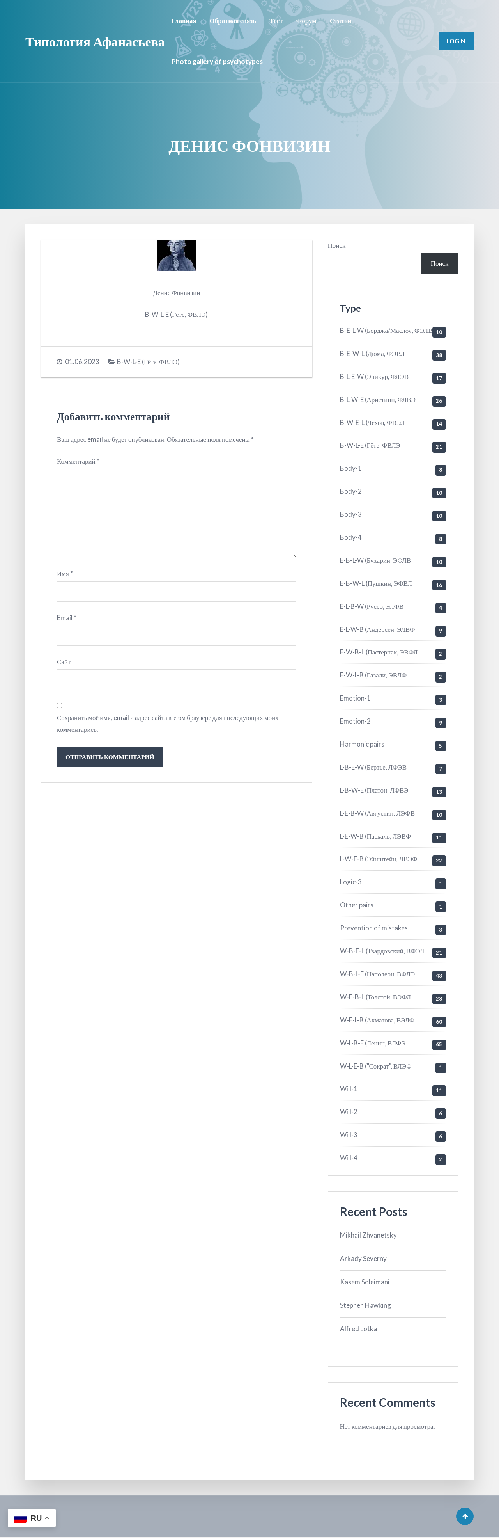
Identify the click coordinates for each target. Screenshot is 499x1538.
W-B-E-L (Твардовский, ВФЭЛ (382, 951)
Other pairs (356, 905)
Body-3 (351, 514)
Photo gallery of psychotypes (217, 61)
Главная (184, 20)
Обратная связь (233, 20)
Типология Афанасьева (95, 41)
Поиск (337, 245)
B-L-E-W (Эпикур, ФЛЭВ (374, 376)
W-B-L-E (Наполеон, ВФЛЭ (377, 974)
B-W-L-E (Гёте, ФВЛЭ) (148, 361)
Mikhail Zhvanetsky (368, 1235)
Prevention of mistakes (374, 928)
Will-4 (348, 1158)
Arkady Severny (363, 1258)
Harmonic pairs (362, 744)
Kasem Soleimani (364, 1282)
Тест (276, 20)
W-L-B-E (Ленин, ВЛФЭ (373, 1043)
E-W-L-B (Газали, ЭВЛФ (373, 675)
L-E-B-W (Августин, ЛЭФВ (377, 813)
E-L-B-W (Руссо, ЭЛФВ (372, 606)
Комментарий (78, 461)
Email (66, 619)
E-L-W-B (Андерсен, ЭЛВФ (377, 629)
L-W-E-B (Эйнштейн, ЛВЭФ (379, 859)
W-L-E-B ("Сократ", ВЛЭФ (376, 1066)
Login (455, 41)
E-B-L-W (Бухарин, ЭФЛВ (375, 560)
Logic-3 (351, 882)
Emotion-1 (355, 698)
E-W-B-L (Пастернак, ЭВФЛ (379, 652)
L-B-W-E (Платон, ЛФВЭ (374, 790)
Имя (65, 575)
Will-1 (348, 1089)
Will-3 (348, 1135)
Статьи (341, 20)
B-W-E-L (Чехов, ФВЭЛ (372, 422)
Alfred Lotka (358, 1329)
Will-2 (348, 1112)
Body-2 (351, 491)
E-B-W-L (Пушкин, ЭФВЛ (376, 583)
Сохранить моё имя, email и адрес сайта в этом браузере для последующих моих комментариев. (168, 726)
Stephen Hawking (365, 1305)
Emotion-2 (355, 721)
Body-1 (351, 468)
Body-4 (351, 537)
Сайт (64, 664)
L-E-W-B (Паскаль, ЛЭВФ (375, 836)
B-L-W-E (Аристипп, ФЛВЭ (378, 399)
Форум (306, 20)
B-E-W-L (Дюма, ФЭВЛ (372, 353)
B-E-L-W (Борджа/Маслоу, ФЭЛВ (386, 330)
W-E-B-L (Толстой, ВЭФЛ (375, 997)
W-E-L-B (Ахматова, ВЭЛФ (377, 1020)
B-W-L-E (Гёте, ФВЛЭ (370, 445)
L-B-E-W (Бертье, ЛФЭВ (373, 767)
